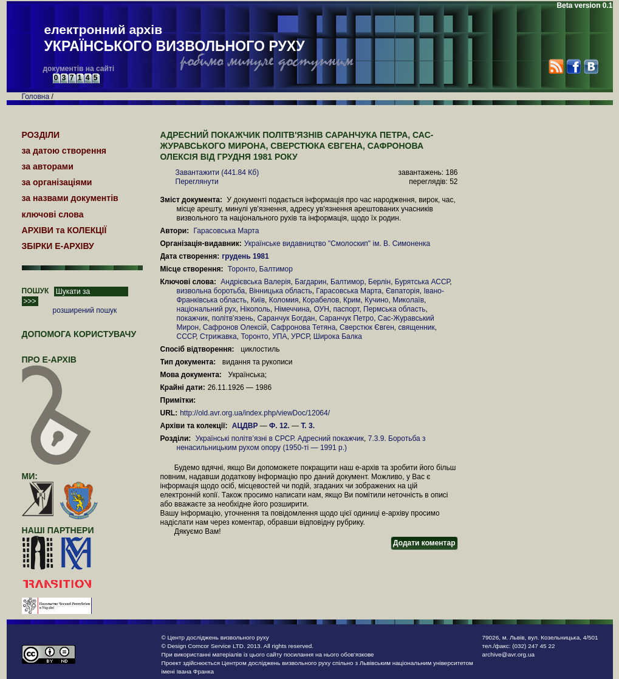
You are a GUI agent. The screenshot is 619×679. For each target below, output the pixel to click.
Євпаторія (403, 291)
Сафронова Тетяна (303, 327)
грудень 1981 (246, 256)
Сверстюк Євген (367, 327)
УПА (279, 336)
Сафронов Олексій (235, 327)
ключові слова (53, 214)
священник (416, 327)
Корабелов (321, 300)
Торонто (241, 269)
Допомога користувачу (79, 334)
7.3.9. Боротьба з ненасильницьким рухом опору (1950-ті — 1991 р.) (301, 443)
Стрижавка (218, 336)
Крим (352, 300)
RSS (556, 66)
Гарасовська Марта (226, 231)
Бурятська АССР (422, 282)
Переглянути (197, 181)
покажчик (192, 318)
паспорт (346, 309)
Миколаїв (408, 300)
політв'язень (232, 318)
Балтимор (276, 269)
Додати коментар (424, 543)
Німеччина (291, 309)
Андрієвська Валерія (255, 282)
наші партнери (58, 530)
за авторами (48, 166)
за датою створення (64, 150)
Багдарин (310, 282)
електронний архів (174, 38)
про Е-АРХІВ (57, 365)
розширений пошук (85, 310)
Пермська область (394, 309)
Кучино (376, 300)
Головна (36, 96)
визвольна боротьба (211, 291)
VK (590, 66)
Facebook (573, 66)
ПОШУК (35, 291)
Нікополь (255, 309)
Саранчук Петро (346, 318)
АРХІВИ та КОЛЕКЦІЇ (64, 230)
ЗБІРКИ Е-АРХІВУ (58, 246)
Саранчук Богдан (286, 318)
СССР (186, 336)
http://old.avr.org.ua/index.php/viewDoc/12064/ (255, 413)
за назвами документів (70, 198)
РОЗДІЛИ (41, 135)
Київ (258, 300)
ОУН (321, 309)
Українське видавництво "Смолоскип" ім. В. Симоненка (337, 243)
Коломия (284, 300)
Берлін (379, 282)
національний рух (206, 309)
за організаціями (57, 182)
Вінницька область (280, 291)
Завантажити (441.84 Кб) (217, 172)
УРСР (300, 336)
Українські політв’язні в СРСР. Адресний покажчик (280, 438)
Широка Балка (337, 336)
